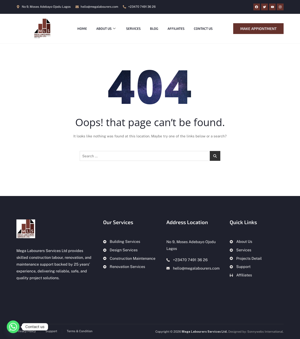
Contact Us (203, 28)
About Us (106, 28)
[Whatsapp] (13, 326)
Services (133, 28)
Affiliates (176, 28)
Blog (154, 28)
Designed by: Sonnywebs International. (256, 331)
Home (82, 28)
